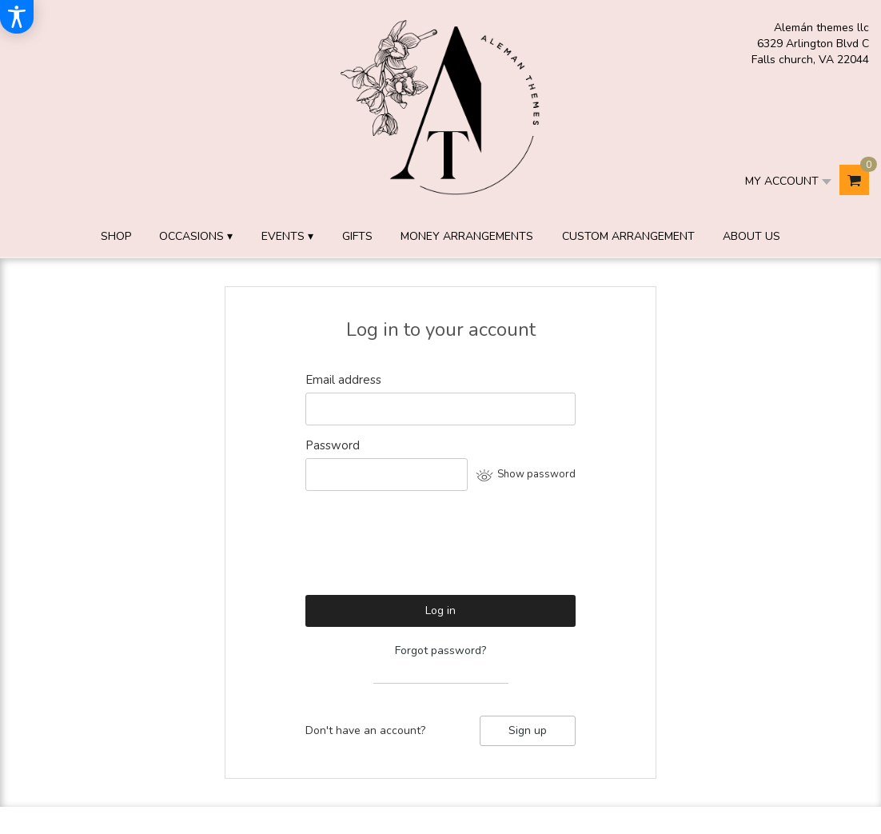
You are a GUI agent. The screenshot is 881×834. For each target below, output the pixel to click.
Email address (343, 380)
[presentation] (426, 550)
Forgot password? (440, 650)
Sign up (527, 730)
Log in (440, 610)
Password (332, 445)
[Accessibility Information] (17, 17)
